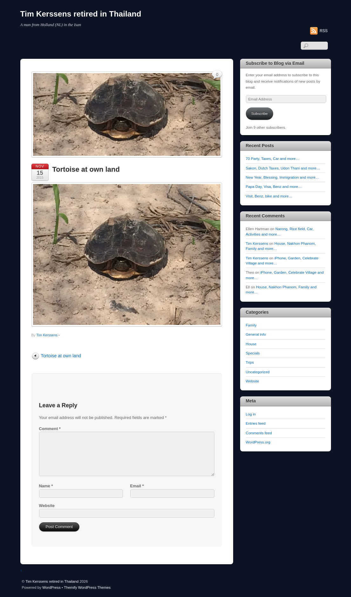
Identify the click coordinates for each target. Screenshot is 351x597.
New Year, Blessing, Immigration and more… (282, 177)
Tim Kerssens (46, 335)
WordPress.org (258, 442)
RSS (323, 31)
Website (47, 505)
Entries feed (256, 423)
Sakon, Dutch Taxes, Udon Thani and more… (283, 168)
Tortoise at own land (86, 169)
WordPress (51, 587)
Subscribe (259, 113)
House (251, 344)
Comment (50, 428)
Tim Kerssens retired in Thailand (51, 581)
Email (137, 486)
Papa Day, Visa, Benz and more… (274, 186)
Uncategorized (258, 372)
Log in (251, 414)
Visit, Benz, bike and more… (269, 196)
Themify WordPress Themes (87, 587)
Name (46, 486)
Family (251, 325)
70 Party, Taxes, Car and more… (273, 158)
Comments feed (259, 433)
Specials (253, 353)
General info (256, 334)
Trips (250, 362)
